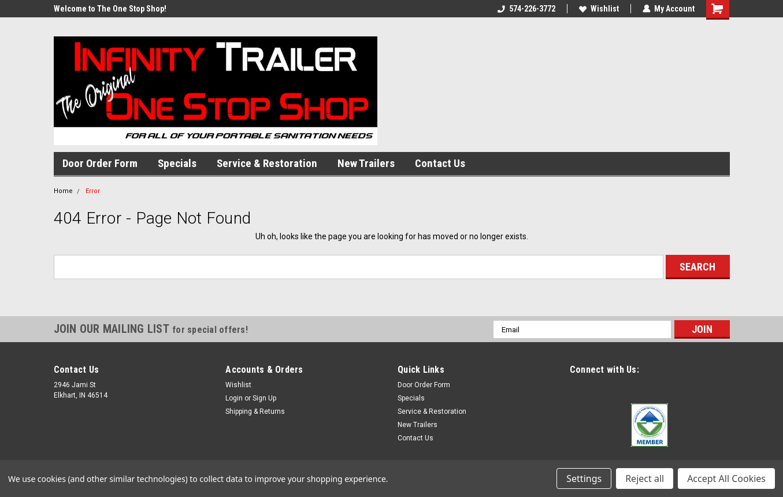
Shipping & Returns (255, 411)
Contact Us (440, 163)
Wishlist (599, 8)
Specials (177, 163)
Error (93, 191)
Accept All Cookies (726, 478)
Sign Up (264, 398)
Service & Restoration (267, 163)
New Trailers (366, 163)
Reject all (644, 478)
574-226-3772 (526, 8)
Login (234, 398)
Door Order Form (100, 163)
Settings (584, 478)
